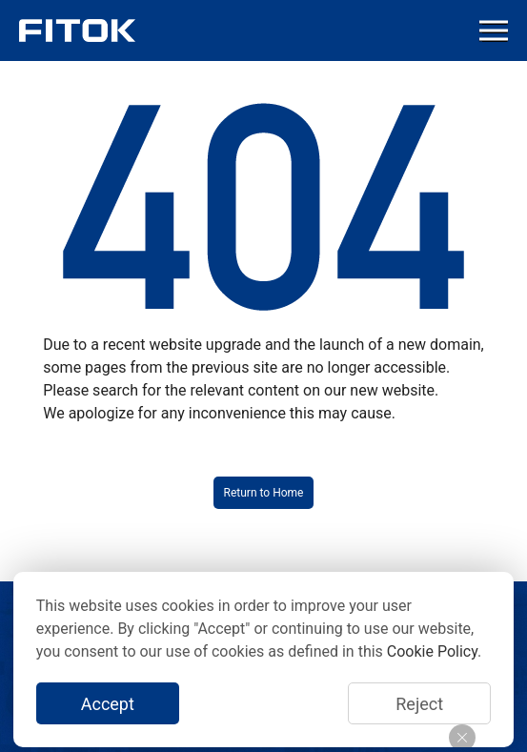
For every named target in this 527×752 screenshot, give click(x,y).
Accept (107, 704)
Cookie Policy (432, 651)
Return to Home (264, 492)
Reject (419, 704)
